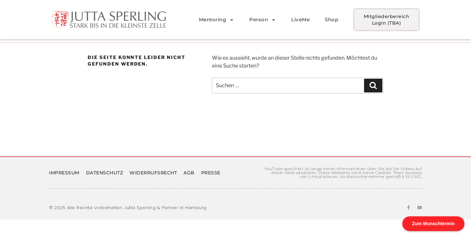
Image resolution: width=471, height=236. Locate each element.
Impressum (64, 173)
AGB (189, 173)
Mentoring (217, 20)
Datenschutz (104, 173)
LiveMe (300, 19)
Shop (331, 19)
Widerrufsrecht (153, 173)
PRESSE (210, 173)
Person (262, 20)
